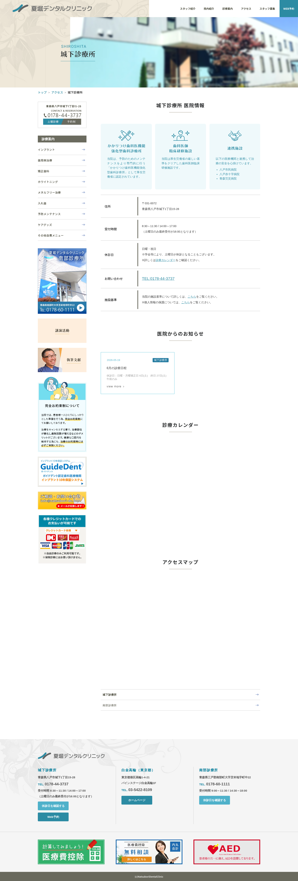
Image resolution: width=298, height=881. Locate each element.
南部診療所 (110, 705)
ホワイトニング (48, 182)
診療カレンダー (166, 260)
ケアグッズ (45, 225)
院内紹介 (209, 8)
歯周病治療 (45, 160)
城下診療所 (110, 694)
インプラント (46, 150)
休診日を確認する (53, 806)
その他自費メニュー (51, 235)
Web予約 (53, 817)
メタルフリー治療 (49, 192)
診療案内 (227, 8)
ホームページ (136, 800)
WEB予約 (288, 8)
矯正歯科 (43, 171)
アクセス (246, 8)
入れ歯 (42, 203)
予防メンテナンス (49, 214)
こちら (192, 296)
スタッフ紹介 (188, 8)
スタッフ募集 (267, 8)
